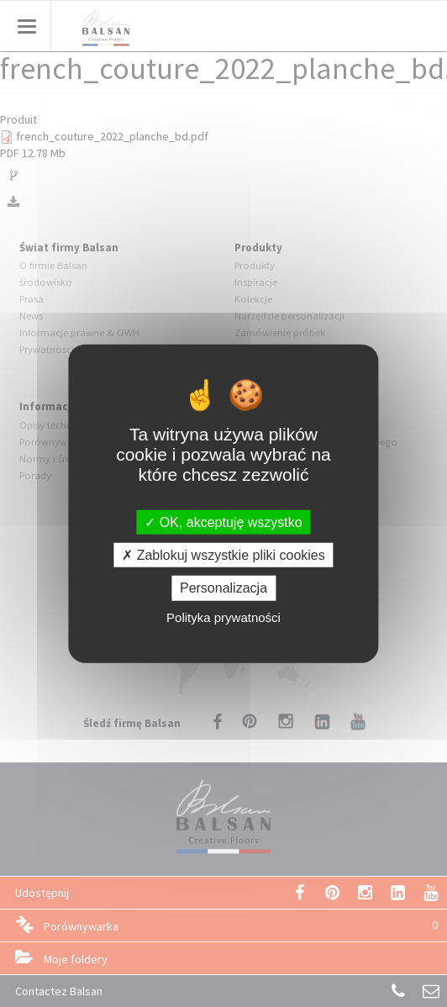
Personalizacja (223, 588)
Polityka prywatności (223, 616)
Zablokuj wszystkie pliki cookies (223, 555)
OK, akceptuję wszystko (223, 522)
